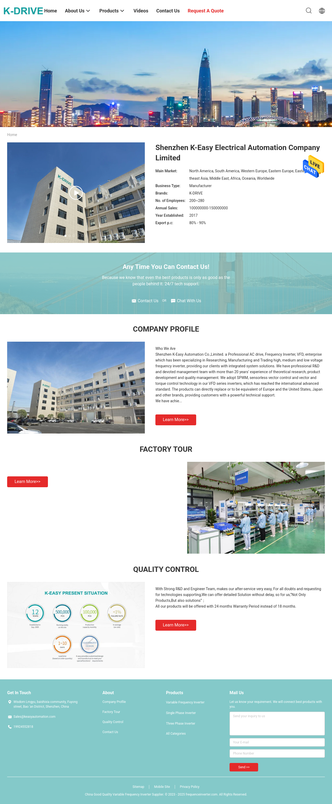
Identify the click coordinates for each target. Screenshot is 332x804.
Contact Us (110, 732)
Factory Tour (111, 712)
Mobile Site (162, 787)
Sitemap (138, 787)
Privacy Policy (189, 787)
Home (12, 135)
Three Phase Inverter (180, 723)
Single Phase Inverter (181, 713)
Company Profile (114, 702)
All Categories (176, 733)
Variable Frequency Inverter (185, 702)
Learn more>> (176, 419)
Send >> (243, 767)
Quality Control (112, 722)
